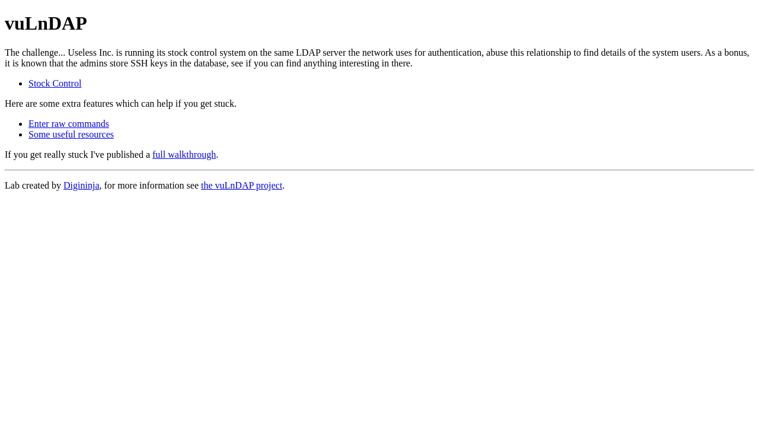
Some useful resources (71, 134)
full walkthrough (184, 154)
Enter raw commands (68, 124)
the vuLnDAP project (241, 185)
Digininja (81, 185)
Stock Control (54, 83)
